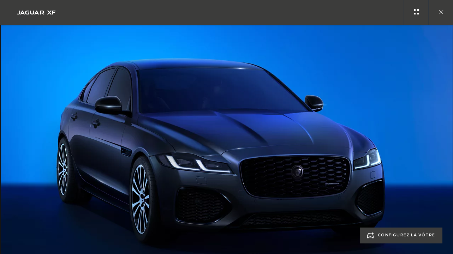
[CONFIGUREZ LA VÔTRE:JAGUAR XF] (401, 235)
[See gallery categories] (416, 12)
